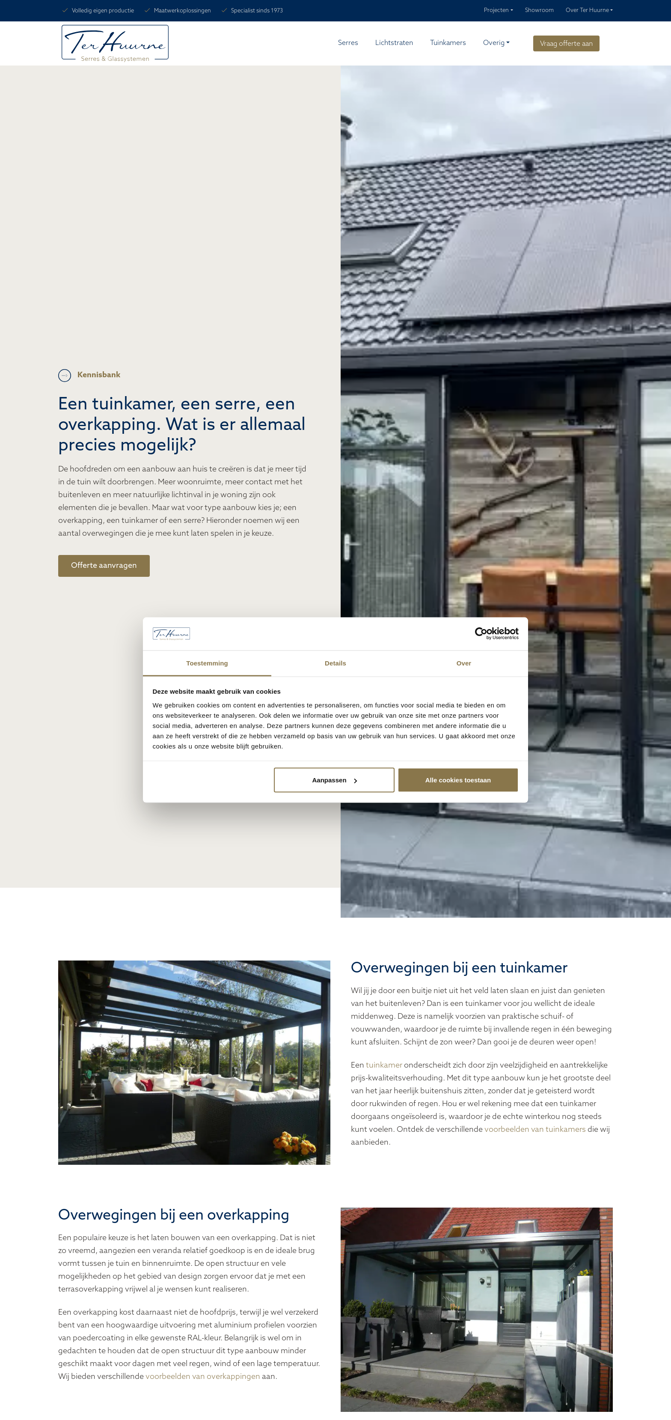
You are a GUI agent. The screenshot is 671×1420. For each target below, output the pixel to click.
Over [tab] (464, 662)
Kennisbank (98, 375)
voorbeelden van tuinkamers (535, 1130)
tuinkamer (385, 1066)
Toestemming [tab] (207, 662)
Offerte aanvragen (104, 566)
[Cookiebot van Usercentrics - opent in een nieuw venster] (481, 633)
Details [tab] (335, 662)
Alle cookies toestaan (458, 780)
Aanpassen (334, 780)
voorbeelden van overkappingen (202, 1377)
